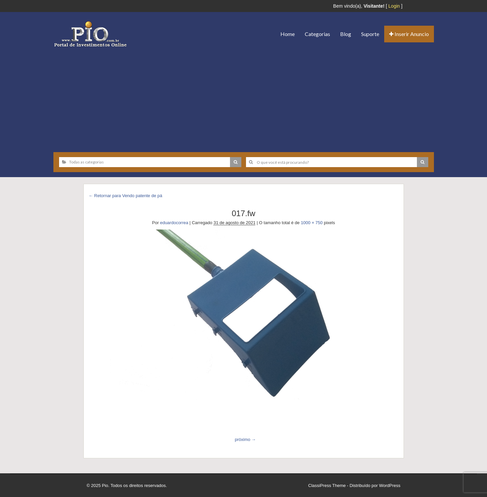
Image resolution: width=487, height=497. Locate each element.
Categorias (317, 34)
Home (287, 34)
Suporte (370, 34)
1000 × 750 (311, 222)
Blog (345, 34)
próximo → (245, 439)
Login (394, 6)
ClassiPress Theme (326, 485)
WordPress (389, 485)
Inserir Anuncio (409, 34)
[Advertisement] (243, 97)
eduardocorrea (174, 222)
